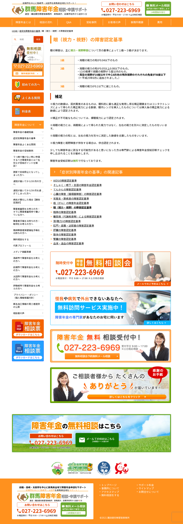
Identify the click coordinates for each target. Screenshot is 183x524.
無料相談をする (21, 239)
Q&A (68, 22)
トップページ (109, 485)
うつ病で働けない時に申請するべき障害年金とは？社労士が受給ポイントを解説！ (26, 161)
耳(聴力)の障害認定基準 (67, 221)
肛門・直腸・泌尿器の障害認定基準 (73, 225)
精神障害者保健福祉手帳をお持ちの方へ (26, 232)
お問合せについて (149, 491)
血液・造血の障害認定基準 (68, 243)
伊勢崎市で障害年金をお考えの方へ (26, 287)
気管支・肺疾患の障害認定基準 (71, 198)
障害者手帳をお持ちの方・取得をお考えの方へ (26, 222)
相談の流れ (46, 22)
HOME (15, 30)
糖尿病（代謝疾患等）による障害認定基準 (77, 216)
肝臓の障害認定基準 (64, 230)
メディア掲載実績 (22, 251)
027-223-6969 (123, 10)
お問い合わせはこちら (121, 4)
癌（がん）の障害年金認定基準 (71, 203)
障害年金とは (23, 22)
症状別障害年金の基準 (29, 30)
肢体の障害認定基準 (64, 234)
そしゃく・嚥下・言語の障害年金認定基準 (77, 185)
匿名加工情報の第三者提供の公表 (26, 305)
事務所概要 (137, 22)
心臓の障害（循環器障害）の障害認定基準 (77, 193)
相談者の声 (18, 313)
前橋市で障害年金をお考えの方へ (26, 269)
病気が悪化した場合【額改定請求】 (26, 201)
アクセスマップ (110, 491)
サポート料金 (146, 485)
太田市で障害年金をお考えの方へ (26, 278)
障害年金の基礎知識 (23, 132)
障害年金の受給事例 (23, 150)
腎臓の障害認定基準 (64, 238)
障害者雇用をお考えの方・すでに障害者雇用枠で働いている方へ (26, 211)
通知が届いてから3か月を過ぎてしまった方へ (27, 192)
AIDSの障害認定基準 (65, 180)
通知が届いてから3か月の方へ (27, 183)
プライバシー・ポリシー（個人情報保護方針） (25, 296)
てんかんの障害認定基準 (67, 189)
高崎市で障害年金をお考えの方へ (26, 259)
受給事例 (91, 22)
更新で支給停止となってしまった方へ (26, 173)
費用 (159, 22)
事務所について (110, 488)
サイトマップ (146, 488)
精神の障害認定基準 (64, 212)
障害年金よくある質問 (24, 144)
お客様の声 (114, 22)
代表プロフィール (22, 245)
